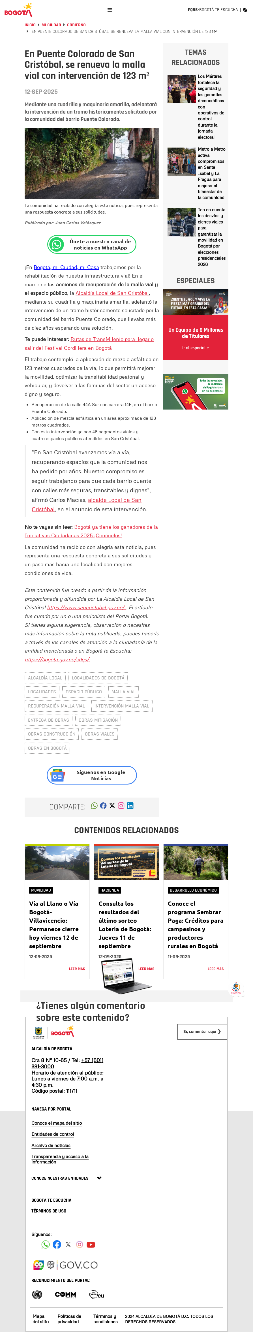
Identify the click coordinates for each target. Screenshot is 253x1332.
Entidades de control (52, 1134)
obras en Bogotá (47, 748)
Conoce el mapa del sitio (56, 1123)
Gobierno (76, 25)
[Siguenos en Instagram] (79, 1244)
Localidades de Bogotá (98, 678)
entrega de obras (48, 720)
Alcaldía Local (45, 678)
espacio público (84, 692)
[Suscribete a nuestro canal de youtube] (91, 1244)
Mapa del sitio (41, 1318)
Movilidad (41, 890)
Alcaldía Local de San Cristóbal (112, 293)
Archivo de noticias (50, 1145)
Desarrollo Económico (193, 890)
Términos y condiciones (105, 1318)
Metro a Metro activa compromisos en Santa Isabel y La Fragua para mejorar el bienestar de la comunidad (212, 173)
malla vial (124, 692)
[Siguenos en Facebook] (45, 1244)
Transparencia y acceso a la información (60, 1159)
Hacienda (109, 890)
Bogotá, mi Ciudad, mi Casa (66, 267)
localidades (42, 692)
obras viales (100, 734)
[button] (94, 807)
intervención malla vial (122, 706)
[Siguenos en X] (68, 1244)
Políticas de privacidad (69, 1318)
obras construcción (51, 734)
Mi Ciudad (51, 25)
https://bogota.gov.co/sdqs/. (57, 659)
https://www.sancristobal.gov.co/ (86, 607)
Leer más (77, 968)
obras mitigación (98, 720)
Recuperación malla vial (56, 706)
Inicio (30, 25)
